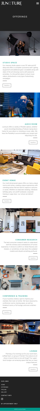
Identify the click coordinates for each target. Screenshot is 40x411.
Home (3, 384)
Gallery (4, 392)
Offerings (4, 387)
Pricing (3, 389)
